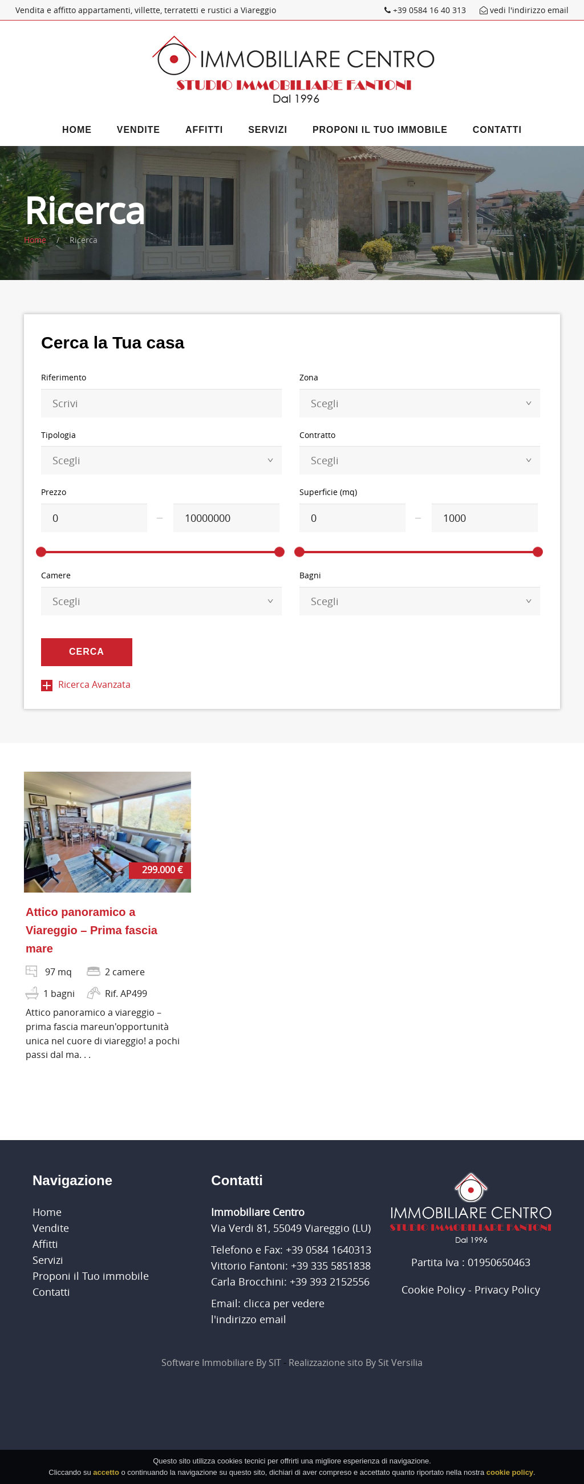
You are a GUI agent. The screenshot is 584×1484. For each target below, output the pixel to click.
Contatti (497, 130)
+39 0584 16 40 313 (426, 10)
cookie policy (509, 1475)
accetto (106, 1475)
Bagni (310, 575)
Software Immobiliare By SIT (221, 1362)
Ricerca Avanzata (86, 684)
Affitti (204, 130)
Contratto (317, 434)
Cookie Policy (433, 1289)
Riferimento (63, 377)
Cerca (86, 651)
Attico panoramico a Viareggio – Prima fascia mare (91, 930)
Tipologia (58, 434)
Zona (308, 377)
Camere (56, 575)
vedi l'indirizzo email (524, 10)
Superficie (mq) (328, 491)
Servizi (267, 130)
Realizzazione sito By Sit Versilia (356, 1362)
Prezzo (53, 491)
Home (77, 130)
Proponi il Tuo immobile (380, 130)
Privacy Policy (507, 1289)
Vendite (138, 130)
